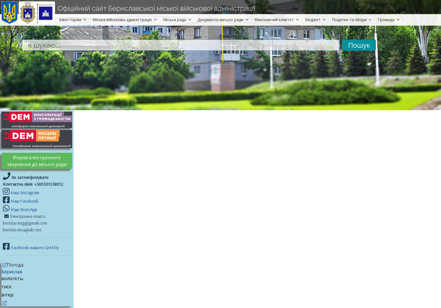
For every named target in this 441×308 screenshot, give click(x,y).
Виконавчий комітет (277, 19)
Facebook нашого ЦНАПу (34, 247)
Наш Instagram (25, 192)
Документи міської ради (223, 19)
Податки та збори (352, 19)
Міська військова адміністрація (124, 19)
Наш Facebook (24, 201)
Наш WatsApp (23, 209)
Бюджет (315, 19)
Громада (389, 19)
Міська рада (177, 19)
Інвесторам (73, 19)
